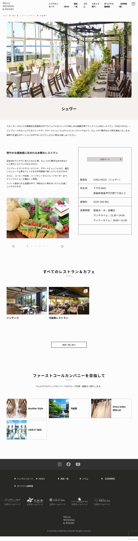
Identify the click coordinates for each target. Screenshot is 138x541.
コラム (77, 12)
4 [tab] (39, 246)
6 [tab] (47, 246)
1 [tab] (27, 246)
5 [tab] (43, 246)
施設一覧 (69, 14)
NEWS (59, 15)
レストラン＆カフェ (28, 15)
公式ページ (110, 159)
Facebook (68, 465)
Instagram (60, 465)
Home (5, 15)
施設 (13, 15)
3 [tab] (35, 246)
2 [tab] (31, 246)
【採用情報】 (115, 14)
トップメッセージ (47, 14)
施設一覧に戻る (69, 344)
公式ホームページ (12, 508)
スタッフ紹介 (88, 14)
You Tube (78, 465)
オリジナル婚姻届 (102, 14)
